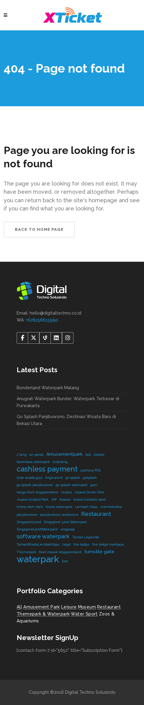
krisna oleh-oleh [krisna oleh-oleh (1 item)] (30, 507)
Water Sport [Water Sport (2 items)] (84, 613)
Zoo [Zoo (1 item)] (65, 561)
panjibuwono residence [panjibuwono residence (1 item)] (59, 514)
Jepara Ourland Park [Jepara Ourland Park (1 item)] (32, 499)
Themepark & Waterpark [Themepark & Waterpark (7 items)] (43, 613)
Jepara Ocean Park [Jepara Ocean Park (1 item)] (89, 492)
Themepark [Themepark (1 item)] (26, 552)
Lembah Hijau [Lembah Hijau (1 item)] (86, 507)
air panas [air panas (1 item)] (36, 454)
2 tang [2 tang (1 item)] (22, 454)
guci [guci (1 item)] (93, 485)
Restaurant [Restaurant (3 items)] (96, 513)
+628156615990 (42, 320)
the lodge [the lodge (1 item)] (82, 544)
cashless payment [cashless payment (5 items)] (47, 468)
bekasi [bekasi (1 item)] (99, 454)
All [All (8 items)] (19, 607)
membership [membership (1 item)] (111, 507)
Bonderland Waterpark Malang (48, 387)
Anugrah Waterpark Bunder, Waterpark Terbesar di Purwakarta (68, 402)
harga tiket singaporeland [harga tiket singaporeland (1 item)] (37, 492)
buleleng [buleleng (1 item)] (60, 462)
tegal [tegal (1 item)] (66, 544)
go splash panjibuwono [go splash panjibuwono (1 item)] (35, 485)
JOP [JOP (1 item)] (54, 499)
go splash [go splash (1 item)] (72, 477)
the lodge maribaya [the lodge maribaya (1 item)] (108, 544)
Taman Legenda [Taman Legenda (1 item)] (85, 537)
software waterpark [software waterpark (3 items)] (43, 536)
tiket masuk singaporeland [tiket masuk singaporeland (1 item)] (60, 552)
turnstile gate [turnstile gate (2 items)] (99, 551)
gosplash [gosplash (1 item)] (90, 477)
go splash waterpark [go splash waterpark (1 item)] (72, 485)
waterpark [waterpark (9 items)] (38, 559)
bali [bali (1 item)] (88, 454)
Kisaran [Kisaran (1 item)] (65, 499)
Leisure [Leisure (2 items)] (69, 607)
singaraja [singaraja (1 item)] (68, 529)
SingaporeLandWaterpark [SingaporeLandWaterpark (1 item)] (37, 529)
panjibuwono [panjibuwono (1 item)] (27, 514)
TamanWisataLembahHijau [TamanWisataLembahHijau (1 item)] (38, 544)
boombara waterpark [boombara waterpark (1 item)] (33, 462)
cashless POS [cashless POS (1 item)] (90, 470)
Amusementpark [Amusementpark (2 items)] (64, 454)
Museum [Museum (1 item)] (87, 607)
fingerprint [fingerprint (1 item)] (54, 477)
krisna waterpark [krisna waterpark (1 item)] (59, 507)
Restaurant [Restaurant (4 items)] (109, 607)
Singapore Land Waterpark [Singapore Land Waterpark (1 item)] (65, 522)
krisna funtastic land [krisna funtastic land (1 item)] (90, 499)
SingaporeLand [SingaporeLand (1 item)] (29, 522)
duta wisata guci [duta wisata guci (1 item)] (30, 477)
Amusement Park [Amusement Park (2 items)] (41, 607)
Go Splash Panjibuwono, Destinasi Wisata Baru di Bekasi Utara (66, 420)
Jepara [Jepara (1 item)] (66, 492)
